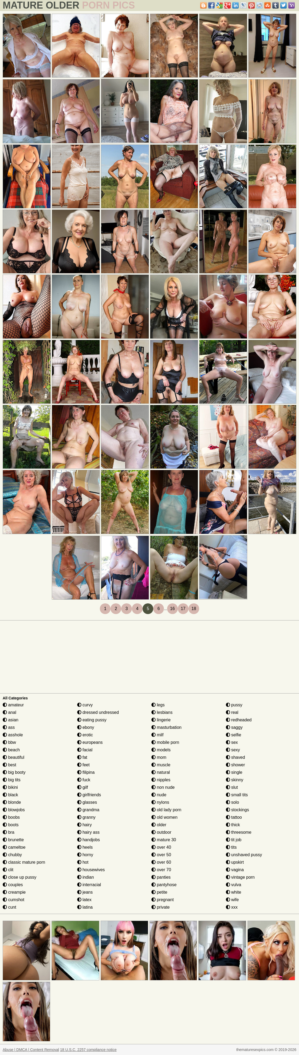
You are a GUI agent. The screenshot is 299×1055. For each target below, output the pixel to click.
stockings (237, 810)
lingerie (161, 720)
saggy (234, 727)
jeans (85, 892)
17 (183, 608)
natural (160, 772)
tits (231, 847)
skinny (234, 780)
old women (164, 817)
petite (159, 892)
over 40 (161, 847)
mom (158, 757)
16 (172, 608)
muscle (160, 765)
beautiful (13, 757)
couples (13, 884)
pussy (234, 705)
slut (232, 787)
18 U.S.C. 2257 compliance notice (88, 1050)
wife (232, 899)
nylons (160, 802)
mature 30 (163, 839)
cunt (9, 907)
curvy (85, 705)
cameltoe (14, 847)
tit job (234, 839)
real (232, 712)
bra (8, 832)
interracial (89, 884)
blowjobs (14, 810)
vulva (233, 884)
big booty (14, 772)
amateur (13, 705)
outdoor (161, 832)
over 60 (161, 862)
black (10, 795)
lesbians (161, 712)
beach (11, 750)
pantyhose (163, 884)
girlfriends (89, 795)
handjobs (88, 839)
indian (85, 877)
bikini (10, 787)
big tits (12, 780)
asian (10, 720)
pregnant (162, 899)
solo (232, 802)
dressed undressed (98, 712)
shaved (235, 757)
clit (8, 869)
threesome (238, 832)
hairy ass (88, 832)
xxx (232, 907)
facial (85, 750)
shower (235, 765)
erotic (85, 735)
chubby (12, 854)
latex (84, 899)
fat (82, 757)
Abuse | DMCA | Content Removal (31, 1050)
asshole (13, 735)
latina (85, 907)
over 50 (161, 854)
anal (9, 712)
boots (11, 824)
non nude (163, 787)
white (233, 892)
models (161, 750)
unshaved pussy (244, 854)
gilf (82, 787)
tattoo (234, 817)
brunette (13, 839)
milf (157, 735)
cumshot (13, 899)
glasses (87, 802)
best (9, 765)
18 (193, 608)
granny (86, 817)
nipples (160, 780)
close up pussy (19, 877)
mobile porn (165, 742)
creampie (14, 892)
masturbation (166, 727)
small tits (237, 795)
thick (233, 824)
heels (85, 847)
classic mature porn (24, 862)
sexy (233, 750)
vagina (235, 869)
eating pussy (92, 720)
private (160, 907)
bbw (9, 742)
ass (9, 727)
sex (232, 742)
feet (83, 765)
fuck (84, 780)
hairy (84, 824)
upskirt (235, 862)
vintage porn (240, 877)
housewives (91, 869)
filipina (86, 772)
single (234, 772)
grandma (88, 810)
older (158, 824)
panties (161, 877)
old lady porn (166, 810)
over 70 (161, 869)
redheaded (239, 720)
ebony (85, 727)
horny (85, 854)
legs (158, 705)
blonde (12, 802)
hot (83, 862)
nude (158, 795)
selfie (233, 735)
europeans (90, 742)
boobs (11, 817)
